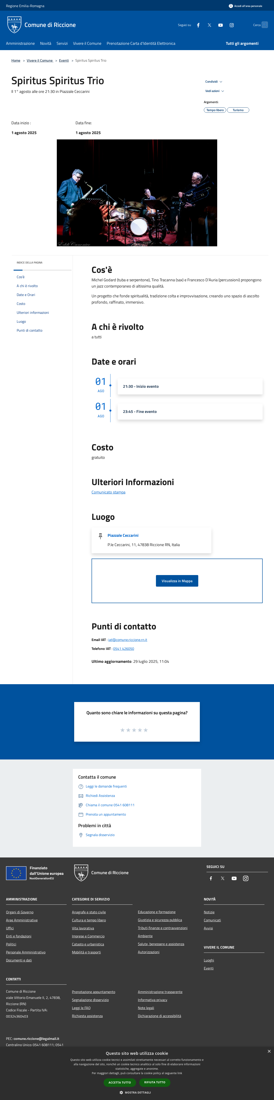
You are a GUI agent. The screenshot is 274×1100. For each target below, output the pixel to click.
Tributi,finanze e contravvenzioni (163, 928)
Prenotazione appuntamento (93, 991)
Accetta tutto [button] (120, 1082)
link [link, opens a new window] (180, 1073)
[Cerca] (262, 24)
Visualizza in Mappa (177, 581)
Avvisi (208, 928)
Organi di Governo (19, 912)
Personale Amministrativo (25, 952)
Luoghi (209, 960)
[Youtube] (211, 25)
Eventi (64, 60)
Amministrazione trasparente (160, 991)
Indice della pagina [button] (29, 262)
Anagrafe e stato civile (89, 912)
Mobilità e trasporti (86, 952)
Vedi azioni (215, 91)
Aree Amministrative (22, 920)
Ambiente (145, 936)
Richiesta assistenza (87, 1015)
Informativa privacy (152, 999)
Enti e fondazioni (18, 936)
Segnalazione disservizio (90, 999)
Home (15, 60)
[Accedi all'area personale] (245, 6)
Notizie (209, 912)
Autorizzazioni (148, 952)
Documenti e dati (19, 960)
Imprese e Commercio (88, 936)
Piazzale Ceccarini (123, 535)
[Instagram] (223, 25)
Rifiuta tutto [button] (155, 1082)
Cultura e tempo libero (89, 920)
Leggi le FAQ (81, 1007)
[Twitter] (200, 25)
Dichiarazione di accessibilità (159, 1015)
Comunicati (212, 920)
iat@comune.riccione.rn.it (127, 639)
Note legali (146, 1007)
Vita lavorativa (83, 928)
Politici (11, 944)
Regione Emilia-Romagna (25, 5)
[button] (137, 1092)
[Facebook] (189, 25)
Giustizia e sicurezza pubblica (160, 919)
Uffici (10, 928)
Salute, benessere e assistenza (161, 944)
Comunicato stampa (108, 492)
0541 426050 (123, 648)
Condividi (214, 81)
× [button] (269, 1051)
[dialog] (137, 1073)
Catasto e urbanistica (88, 944)
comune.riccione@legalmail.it (36, 1038)
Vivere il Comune (40, 60)
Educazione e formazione (157, 911)
